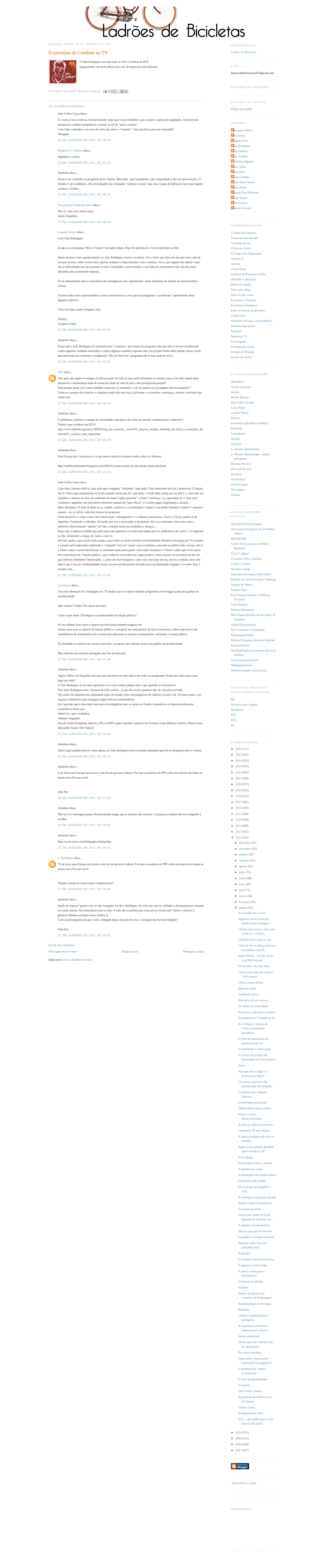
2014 (238, 819)
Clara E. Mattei (240, 553)
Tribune (235, 495)
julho (242, 872)
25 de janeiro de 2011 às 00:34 (84, 194)
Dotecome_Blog (240, 289)
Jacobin (235, 438)
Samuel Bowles (240, 645)
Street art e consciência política (256, 1012)
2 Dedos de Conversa (243, 232)
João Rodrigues (241, 146)
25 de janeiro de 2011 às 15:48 (84, 659)
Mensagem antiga (193, 951)
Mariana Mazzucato (243, 609)
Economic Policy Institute (246, 558)
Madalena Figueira (243, 161)
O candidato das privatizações (256, 1259)
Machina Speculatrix (243, 326)
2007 (238, 1450)
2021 (238, 778)
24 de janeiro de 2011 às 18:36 (84, 140)
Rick (60, 372)
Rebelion (236, 474)
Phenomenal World (242, 635)
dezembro (245, 842)
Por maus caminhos (250, 1352)
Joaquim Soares (67, 232)
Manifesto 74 (239, 336)
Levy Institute (239, 604)
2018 (238, 796)
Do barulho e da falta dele (253, 966)
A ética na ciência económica (255, 1124)
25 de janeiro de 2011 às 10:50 (84, 403)
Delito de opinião (241, 284)
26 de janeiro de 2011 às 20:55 (84, 847)
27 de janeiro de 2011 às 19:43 (84, 935)
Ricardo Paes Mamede (245, 192)
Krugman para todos (250, 1169)
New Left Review (241, 469)
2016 (238, 807)
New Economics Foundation (248, 629)
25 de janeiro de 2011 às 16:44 (84, 733)
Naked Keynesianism (243, 624)
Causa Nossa (238, 269)
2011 (238, 837)
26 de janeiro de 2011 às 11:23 (84, 798)
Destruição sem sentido (252, 1180)
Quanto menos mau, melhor (254, 1108)
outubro (244, 854)
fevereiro (244, 902)
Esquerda (236, 428)
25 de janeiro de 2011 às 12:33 (84, 472)
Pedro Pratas (239, 187)
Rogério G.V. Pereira (70, 150)
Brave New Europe (242, 402)
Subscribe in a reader (244, 1483)
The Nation (237, 489)
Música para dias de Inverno (255, 1231)
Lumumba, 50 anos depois (254, 1130)
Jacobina (236, 444)
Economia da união (249, 1209)
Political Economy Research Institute (253, 640)
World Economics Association (249, 670)
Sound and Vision (241, 357)
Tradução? (244, 1253)
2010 (238, 1432)
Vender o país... (247, 1407)
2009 (238, 1438)
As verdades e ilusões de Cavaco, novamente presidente (253, 1028)
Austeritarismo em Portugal (254, 1303)
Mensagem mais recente (63, 951)
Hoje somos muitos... (250, 1391)
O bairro (243, 1287)
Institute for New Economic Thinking (253, 579)
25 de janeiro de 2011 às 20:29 (84, 756)
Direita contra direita (250, 982)
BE (233, 699)
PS (232, 725)
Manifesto (237, 709)
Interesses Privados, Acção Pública (251, 320)
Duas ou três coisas (242, 295)
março (243, 896)
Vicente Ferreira (241, 208)
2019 (238, 790)
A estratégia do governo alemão (257, 1197)
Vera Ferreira (239, 203)
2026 (238, 748)
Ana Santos (239, 135)
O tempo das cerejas (243, 346)
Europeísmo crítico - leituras (255, 1163)
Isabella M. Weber (242, 584)
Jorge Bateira (240, 151)
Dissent (235, 418)
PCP (233, 715)
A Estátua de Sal (240, 243)
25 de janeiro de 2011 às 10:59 (84, 440)
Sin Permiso (238, 479)
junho (242, 878)
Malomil (236, 331)
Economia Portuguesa (244, 305)
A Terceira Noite (241, 248)
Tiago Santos (239, 197)
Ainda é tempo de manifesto (255, 1203)
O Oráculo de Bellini (250, 1281)
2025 (238, 754)
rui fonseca (64, 585)
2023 (238, 766)
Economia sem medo (250, 1413)
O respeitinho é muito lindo (254, 1049)
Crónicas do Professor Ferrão (248, 274)
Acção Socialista (241, 387)
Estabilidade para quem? (253, 1102)
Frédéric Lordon (240, 564)
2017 (238, 802)
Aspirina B (237, 258)
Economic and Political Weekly (249, 423)
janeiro (243, 907)
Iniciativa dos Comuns (244, 704)
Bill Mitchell (238, 538)
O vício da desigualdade (252, 1379)
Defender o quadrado (243, 279)
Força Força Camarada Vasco (75, 205)
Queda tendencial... (249, 1336)
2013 (238, 825)
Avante (235, 392)
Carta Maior (238, 407)
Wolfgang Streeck (241, 665)
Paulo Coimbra (241, 177)
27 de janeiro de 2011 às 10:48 (84, 889)
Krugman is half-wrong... (253, 1265)
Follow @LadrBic (241, 109)
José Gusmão (240, 156)
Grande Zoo (238, 315)
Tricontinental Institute (244, 660)
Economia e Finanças (243, 300)
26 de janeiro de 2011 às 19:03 (84, 825)
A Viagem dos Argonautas (246, 253)
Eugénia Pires (240, 140)
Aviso (241, 1065)
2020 (238, 784)
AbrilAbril (237, 381)
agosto (243, 866)
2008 (238, 1444)
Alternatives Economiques (246, 524)
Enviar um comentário (62, 945)
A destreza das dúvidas (244, 238)
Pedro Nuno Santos (243, 182)
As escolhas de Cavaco (252, 913)
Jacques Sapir (239, 589)
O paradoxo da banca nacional (256, 1237)
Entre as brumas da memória (248, 310)
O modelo (244, 1385)
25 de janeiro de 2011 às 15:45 (84, 575)
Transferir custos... (249, 994)
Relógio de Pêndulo (242, 352)
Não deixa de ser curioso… (254, 1000)
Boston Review (240, 397)
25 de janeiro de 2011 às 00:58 (84, 222)
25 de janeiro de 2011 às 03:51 (84, 361)
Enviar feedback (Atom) (77, 959)
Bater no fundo (247, 988)
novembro (245, 848)
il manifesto (238, 433)
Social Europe (239, 484)
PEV (233, 720)
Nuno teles (238, 171)
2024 (238, 760)
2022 (238, 772)
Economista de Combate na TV (256, 1018)
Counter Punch (240, 412)
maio (242, 884)
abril (242, 890)
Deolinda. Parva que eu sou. (255, 939)
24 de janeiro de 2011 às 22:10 (84, 162)
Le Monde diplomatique (245, 449)
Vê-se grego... (246, 1157)
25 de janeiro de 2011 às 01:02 (84, 329)
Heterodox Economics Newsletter (251, 574)
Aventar (235, 263)
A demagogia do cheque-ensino (257, 1174)
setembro (245, 860)
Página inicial (130, 951)
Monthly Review (241, 463)
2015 (238, 813)
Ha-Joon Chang (240, 569)
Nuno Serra (239, 166)
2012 (238, 831)
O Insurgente (238, 341)
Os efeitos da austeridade (253, 1006)
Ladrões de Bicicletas (243, 52)
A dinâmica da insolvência (254, 1225)
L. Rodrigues (65, 858)
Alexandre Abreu (242, 130)
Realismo (244, 1309)
